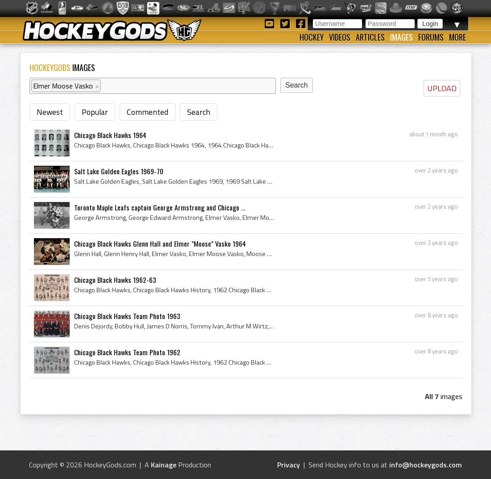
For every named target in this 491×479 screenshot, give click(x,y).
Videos (339, 37)
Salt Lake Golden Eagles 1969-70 (118, 171)
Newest (50, 112)
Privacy (288, 464)
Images (401, 37)
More (457, 37)
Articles (370, 37)
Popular (95, 112)
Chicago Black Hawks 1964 (110, 135)
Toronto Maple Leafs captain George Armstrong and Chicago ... (159, 207)
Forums (431, 37)
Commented (147, 112)
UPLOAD (442, 88)
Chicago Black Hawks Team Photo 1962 (127, 352)
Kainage (163, 464)
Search (198, 112)
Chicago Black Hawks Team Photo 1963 (127, 316)
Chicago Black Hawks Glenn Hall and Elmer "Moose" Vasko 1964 (160, 243)
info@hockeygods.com (425, 464)
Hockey (312, 37)
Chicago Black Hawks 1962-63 (115, 279)
